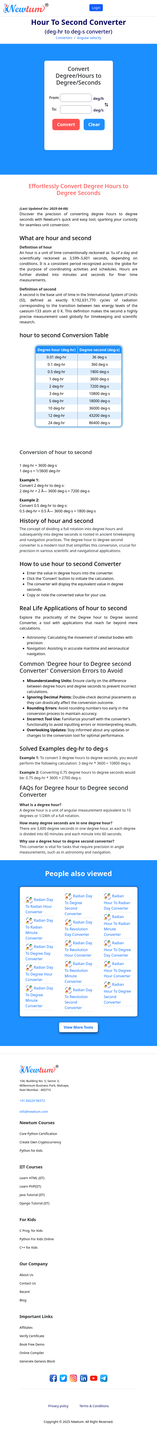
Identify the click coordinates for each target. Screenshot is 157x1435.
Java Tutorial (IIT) (32, 1195)
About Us (26, 1275)
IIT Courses (31, 1167)
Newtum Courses (37, 1122)
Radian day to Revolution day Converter (78, 928)
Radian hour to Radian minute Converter (117, 925)
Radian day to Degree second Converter (78, 904)
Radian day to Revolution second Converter (78, 998)
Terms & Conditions (94, 1406)
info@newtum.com (34, 1111)
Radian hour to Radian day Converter (117, 902)
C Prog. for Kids (31, 1230)
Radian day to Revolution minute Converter (78, 972)
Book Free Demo (32, 1344)
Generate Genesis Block (37, 1361)
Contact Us (28, 1283)
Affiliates (26, 1327)
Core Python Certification (38, 1133)
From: (54, 97)
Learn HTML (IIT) (32, 1178)
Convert (66, 124)
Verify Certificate (32, 1336)
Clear (94, 124)
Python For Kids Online (37, 1239)
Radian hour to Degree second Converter (117, 993)
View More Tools (78, 1027)
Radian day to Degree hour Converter (39, 973)
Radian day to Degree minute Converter (39, 997)
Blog (23, 1300)
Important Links (36, 1316)
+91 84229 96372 (32, 1100)
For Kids (28, 1219)
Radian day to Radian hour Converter (39, 905)
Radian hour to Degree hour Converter (117, 969)
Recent (25, 1292)
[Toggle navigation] (148, 8)
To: (54, 109)
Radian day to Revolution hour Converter (78, 949)
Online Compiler (32, 1353)
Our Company (34, 1263)
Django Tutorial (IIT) (35, 1203)
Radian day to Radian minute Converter (39, 929)
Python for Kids (31, 1150)
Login (96, 7)
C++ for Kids (29, 1247)
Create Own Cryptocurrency (40, 1142)
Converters (64, 38)
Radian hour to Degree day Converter (117, 949)
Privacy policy (58, 1406)
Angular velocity (89, 38)
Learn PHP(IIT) (30, 1186)
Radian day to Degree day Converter (39, 952)
